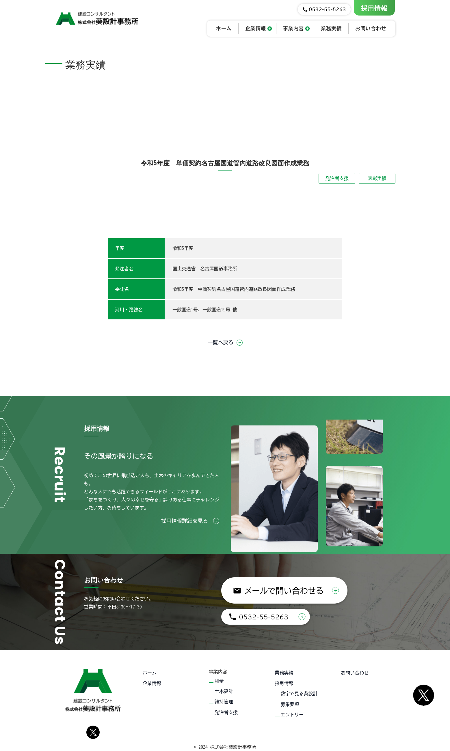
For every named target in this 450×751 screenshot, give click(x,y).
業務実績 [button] (331, 28)
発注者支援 (337, 178)
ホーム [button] (224, 28)
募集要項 (290, 696)
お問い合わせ (355, 671)
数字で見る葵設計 (299, 688)
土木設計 (224, 688)
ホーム (150, 671)
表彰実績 (377, 178)
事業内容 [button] (293, 28)
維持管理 (224, 696)
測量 (219, 679)
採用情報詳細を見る (190, 521)
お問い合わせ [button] (370, 28)
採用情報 (374, 8)
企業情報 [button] (255, 28)
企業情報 (152, 679)
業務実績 (284, 671)
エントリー (292, 704)
